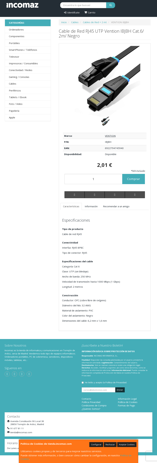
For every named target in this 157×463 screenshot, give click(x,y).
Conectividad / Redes (20, 70)
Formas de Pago (126, 405)
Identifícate (72, 12)
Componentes (16, 36)
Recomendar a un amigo (116, 206)
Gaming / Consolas (19, 76)
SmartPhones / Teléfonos (23, 49)
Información (91, 206)
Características (71, 206)
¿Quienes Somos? (91, 408)
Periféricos (15, 90)
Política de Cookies (127, 402)
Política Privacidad (91, 402)
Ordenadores (16, 29)
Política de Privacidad (115, 382)
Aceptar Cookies (127, 444)
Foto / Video (15, 103)
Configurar (96, 444)
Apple (12, 117)
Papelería (14, 110)
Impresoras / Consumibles (23, 63)
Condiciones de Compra (94, 405)
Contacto (86, 398)
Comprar (133, 179)
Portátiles (14, 43)
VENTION (110, 135)
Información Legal (127, 398)
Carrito (90, 12)
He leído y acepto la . (106, 382)
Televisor (14, 56)
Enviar (120, 389)
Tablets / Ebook (17, 97)
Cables (12, 83)
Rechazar (110, 444)
